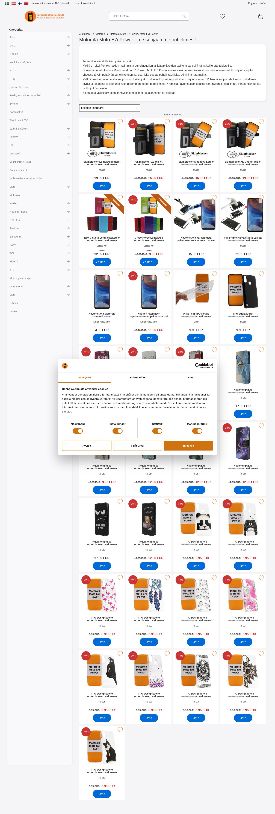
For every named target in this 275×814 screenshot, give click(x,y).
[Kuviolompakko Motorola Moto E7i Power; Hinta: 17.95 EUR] (243, 378)
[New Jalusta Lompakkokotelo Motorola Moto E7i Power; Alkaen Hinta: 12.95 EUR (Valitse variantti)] (102, 226)
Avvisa (86, 445)
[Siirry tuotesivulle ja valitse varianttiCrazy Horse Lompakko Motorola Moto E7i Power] (149, 262)
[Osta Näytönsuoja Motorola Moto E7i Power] (102, 338)
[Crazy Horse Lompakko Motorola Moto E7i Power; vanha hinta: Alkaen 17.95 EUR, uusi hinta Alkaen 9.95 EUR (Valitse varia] (149, 226)
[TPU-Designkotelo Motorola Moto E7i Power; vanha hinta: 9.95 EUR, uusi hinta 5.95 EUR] (243, 530)
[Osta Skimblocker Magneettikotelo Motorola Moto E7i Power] (196, 186)
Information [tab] (137, 377)
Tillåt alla (188, 445)
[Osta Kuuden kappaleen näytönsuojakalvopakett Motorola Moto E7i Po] (149, 338)
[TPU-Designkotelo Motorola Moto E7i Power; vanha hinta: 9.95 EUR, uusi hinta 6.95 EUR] (196, 530)
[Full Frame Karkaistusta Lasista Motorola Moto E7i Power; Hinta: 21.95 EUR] (243, 226)
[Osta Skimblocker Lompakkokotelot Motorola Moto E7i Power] (102, 186)
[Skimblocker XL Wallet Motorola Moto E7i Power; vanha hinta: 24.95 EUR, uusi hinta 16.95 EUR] (149, 150)
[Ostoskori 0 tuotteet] (261, 16)
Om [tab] (190, 377)
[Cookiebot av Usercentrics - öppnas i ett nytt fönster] (197, 365)
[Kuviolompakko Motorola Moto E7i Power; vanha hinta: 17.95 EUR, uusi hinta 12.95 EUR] (243, 454)
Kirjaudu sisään (256, 3)
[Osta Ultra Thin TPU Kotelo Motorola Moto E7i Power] (196, 338)
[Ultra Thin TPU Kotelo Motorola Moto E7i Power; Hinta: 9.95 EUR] (196, 302)
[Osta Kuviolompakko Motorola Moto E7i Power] (243, 414)
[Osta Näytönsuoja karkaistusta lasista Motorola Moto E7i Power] (196, 262)
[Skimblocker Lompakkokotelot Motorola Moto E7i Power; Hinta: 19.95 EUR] (102, 150)
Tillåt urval (137, 445)
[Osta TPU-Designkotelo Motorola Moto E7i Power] (196, 566)
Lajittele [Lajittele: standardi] (92, 108)
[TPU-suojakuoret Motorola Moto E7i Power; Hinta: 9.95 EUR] (243, 302)
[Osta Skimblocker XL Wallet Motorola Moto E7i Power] (149, 186)
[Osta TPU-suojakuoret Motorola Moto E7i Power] (243, 338)
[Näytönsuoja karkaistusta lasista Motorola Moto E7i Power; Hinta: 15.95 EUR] (196, 226)
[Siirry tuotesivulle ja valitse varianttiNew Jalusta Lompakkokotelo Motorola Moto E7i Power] (102, 262)
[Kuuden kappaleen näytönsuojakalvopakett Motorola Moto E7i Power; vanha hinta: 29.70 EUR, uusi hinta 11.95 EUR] (149, 302)
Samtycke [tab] (84, 377)
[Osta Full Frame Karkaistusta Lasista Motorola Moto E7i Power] (243, 262)
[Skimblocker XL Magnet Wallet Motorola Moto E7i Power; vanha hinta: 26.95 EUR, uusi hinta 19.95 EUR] (243, 150)
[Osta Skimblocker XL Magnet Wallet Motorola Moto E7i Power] (243, 186)
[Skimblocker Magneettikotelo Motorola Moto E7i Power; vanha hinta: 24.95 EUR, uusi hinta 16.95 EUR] (196, 150)
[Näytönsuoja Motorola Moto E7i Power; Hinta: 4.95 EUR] (102, 302)
